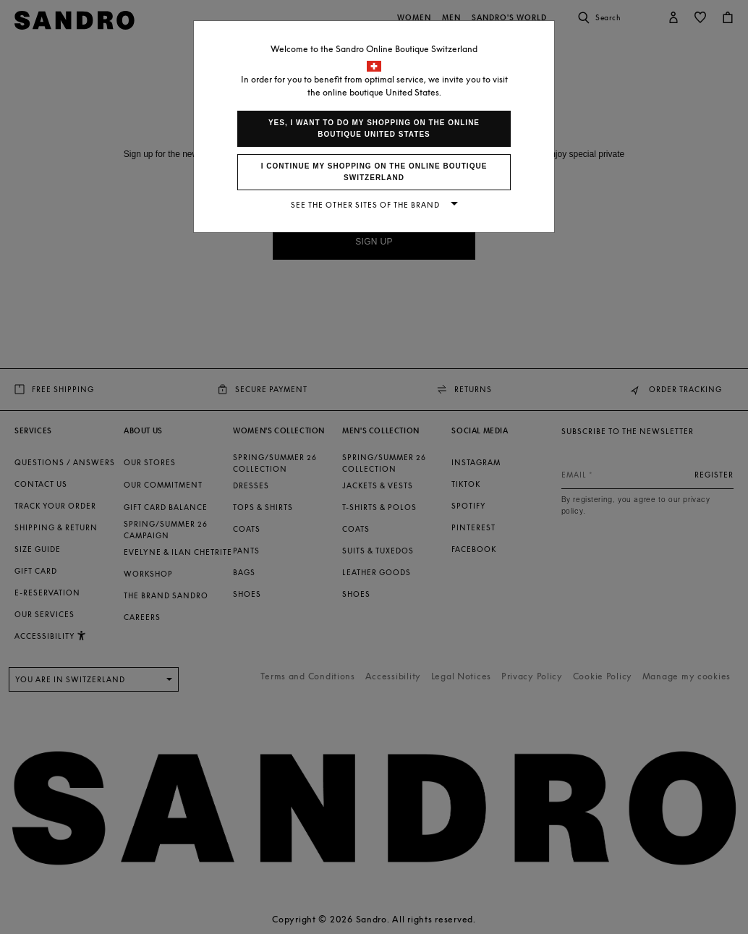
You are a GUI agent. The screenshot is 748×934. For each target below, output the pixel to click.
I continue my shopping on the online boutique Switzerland (374, 172)
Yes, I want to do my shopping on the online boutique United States (374, 128)
